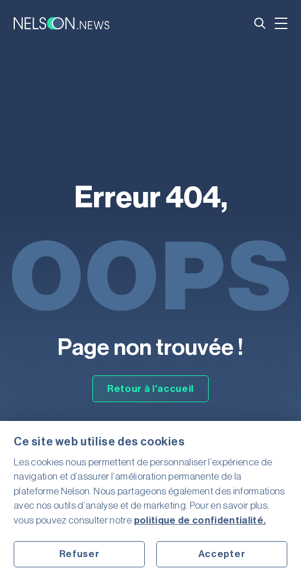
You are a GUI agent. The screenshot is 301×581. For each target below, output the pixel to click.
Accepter (221, 554)
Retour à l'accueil (150, 389)
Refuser (79, 554)
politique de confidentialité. (200, 520)
